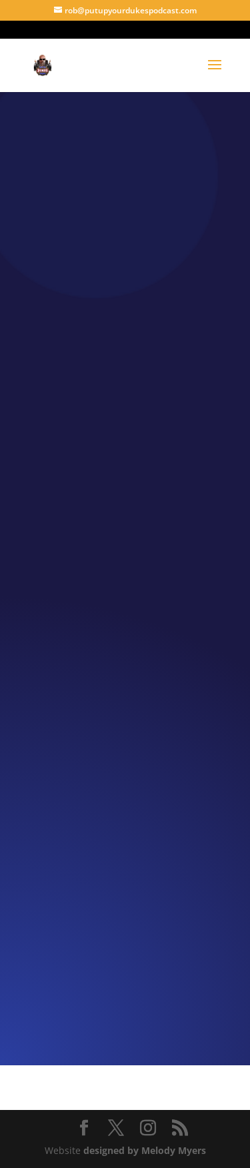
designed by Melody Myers (144, 1150)
